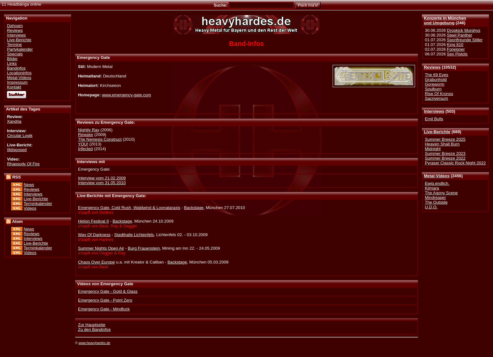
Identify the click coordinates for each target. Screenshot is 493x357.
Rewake (85, 134)
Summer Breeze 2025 (445, 139)
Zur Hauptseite (91, 324)
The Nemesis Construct (100, 139)
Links (12, 63)
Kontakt (14, 87)
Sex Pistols (457, 54)
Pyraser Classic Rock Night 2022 (455, 163)
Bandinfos (16, 68)
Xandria (14, 121)
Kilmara (432, 188)
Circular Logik (19, 135)
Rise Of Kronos (439, 93)
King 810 (455, 44)
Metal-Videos (437, 175)
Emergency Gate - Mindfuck (104, 309)
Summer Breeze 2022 (445, 158)
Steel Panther (459, 35)
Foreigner (456, 49)
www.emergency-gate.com (126, 95)
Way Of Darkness (94, 234)
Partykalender (20, 49)
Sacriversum (436, 98)
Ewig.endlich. (437, 183)
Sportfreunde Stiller (465, 39)
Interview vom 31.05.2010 (102, 182)
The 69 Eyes (436, 74)
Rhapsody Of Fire (23, 164)
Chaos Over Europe (96, 262)
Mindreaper (435, 197)
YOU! (83, 144)
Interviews (434, 111)
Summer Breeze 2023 (445, 153)
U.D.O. (431, 207)
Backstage (193, 207)
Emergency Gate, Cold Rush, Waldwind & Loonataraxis (129, 207)
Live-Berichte (437, 131)
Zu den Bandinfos (94, 329)
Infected (85, 148)
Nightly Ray (88, 130)
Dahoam (15, 25)
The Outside (436, 202)
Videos (30, 208)
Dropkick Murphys (463, 30)
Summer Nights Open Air (101, 248)
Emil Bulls (434, 118)
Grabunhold (435, 79)
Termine (14, 44)
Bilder (12, 58)
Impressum (17, 82)
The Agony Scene (441, 192)
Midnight (432, 148)
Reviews (432, 67)
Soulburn (433, 89)
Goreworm (434, 84)
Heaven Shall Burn (442, 144)
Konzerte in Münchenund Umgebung (445, 20)
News (29, 184)
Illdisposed (17, 149)
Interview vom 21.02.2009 (102, 178)
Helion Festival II (93, 221)
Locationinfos (19, 73)
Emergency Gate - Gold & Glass (107, 291)
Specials (15, 54)
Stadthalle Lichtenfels (134, 234)
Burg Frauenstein (144, 248)
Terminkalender (38, 203)
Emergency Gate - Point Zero (105, 300)
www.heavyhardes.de (94, 343)
